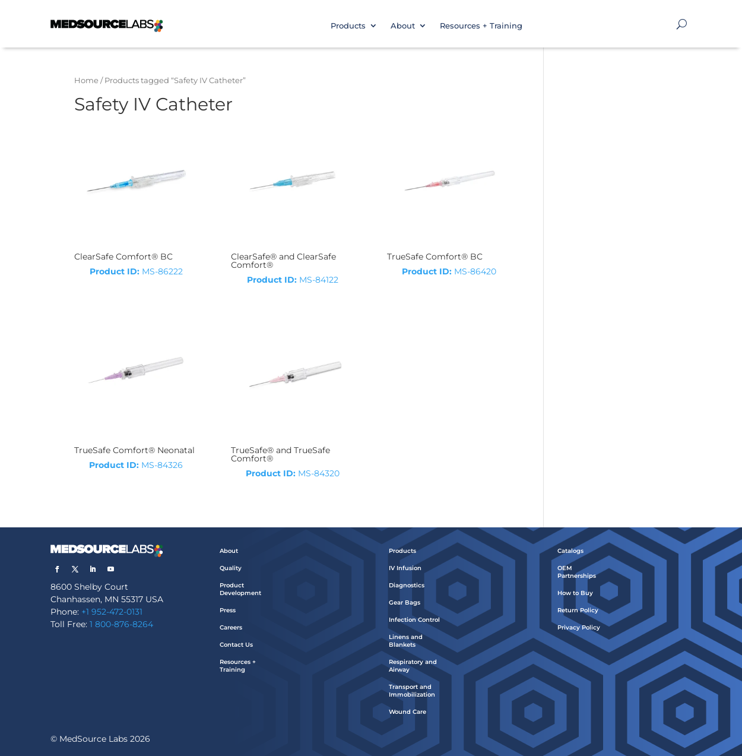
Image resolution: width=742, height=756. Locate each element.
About (403, 25)
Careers (231, 627)
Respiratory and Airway (413, 665)
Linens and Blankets (406, 641)
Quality (231, 568)
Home (86, 80)
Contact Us (236, 645)
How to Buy (575, 593)
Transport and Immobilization (412, 690)
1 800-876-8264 (121, 624)
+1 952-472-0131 (111, 611)
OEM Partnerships (576, 572)
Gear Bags (404, 602)
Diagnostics (406, 585)
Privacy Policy (578, 627)
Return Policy (577, 610)
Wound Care (407, 712)
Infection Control (414, 620)
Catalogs (570, 551)
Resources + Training (481, 25)
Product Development (240, 589)
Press (228, 610)
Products (348, 25)
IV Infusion (405, 568)
